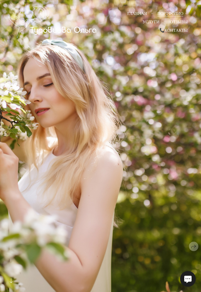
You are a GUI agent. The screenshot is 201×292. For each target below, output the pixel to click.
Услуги (151, 22)
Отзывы (179, 22)
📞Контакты (173, 30)
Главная (137, 13)
